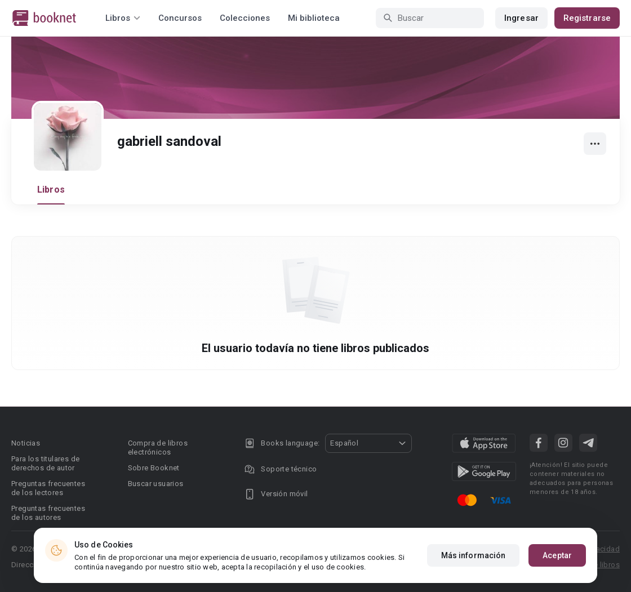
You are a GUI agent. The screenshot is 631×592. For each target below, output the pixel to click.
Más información (473, 555)
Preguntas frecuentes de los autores (48, 513)
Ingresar (521, 18)
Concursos (180, 18)
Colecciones (245, 18)
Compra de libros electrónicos (158, 447)
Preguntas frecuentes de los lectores (48, 488)
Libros (51, 189)
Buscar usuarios (156, 483)
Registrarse (587, 18)
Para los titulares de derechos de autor (45, 463)
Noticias (25, 443)
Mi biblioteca (314, 18)
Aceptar (557, 555)
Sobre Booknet (154, 468)
